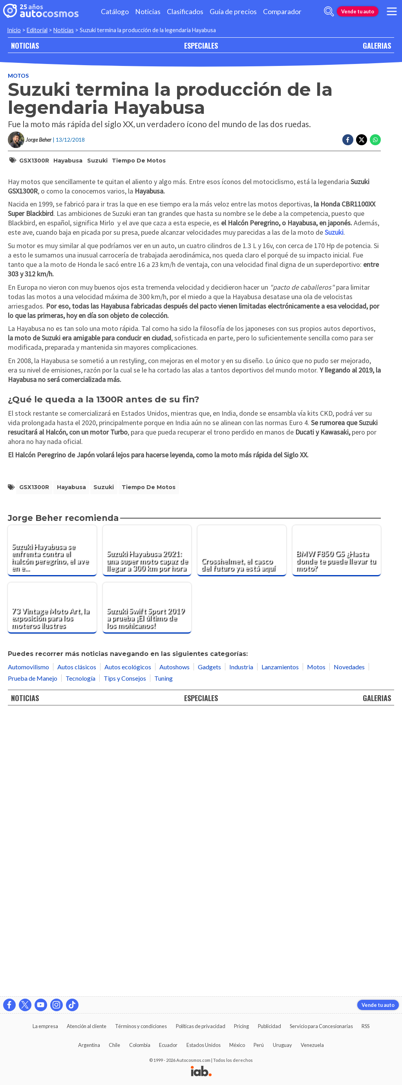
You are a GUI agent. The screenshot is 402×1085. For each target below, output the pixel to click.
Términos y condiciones (141, 1026)
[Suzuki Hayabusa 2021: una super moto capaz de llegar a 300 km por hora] (147, 830)
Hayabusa (67, 160)
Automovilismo (28, 946)
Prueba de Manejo (32, 958)
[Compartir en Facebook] (347, 139)
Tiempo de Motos (139, 160)
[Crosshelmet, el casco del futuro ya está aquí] (241, 830)
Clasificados (185, 11)
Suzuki (97, 160)
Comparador (282, 11)
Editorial (37, 30)
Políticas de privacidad (200, 1026)
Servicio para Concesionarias (321, 1026)
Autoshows (174, 946)
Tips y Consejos (125, 958)
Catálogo (115, 11)
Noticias (148, 11)
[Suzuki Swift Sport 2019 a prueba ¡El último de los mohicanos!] (147, 887)
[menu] (392, 11)
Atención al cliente (86, 1026)
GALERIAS (377, 45)
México (237, 1045)
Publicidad (269, 1026)
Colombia (139, 1045)
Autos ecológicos (127, 946)
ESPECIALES (201, 45)
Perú (259, 1045)
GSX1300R (34, 160)
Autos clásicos (76, 946)
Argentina (89, 1045)
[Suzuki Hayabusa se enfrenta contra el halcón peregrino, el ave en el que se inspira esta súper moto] (52, 830)
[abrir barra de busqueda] (329, 11)
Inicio (14, 30)
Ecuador (168, 1045)
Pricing (241, 1026)
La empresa (45, 1026)
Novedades (349, 946)
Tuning (163, 958)
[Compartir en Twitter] (361, 139)
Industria (241, 946)
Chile (114, 1045)
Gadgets (209, 946)
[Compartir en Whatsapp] (375, 139)
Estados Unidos (203, 1045)
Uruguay (282, 1045)
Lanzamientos (280, 946)
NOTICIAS (25, 45)
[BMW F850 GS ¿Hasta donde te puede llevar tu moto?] (336, 830)
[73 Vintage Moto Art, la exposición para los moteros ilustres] (52, 887)
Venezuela (312, 1045)
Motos (18, 75)
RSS (365, 1026)
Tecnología (80, 958)
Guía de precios (233, 11)
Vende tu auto (357, 11)
